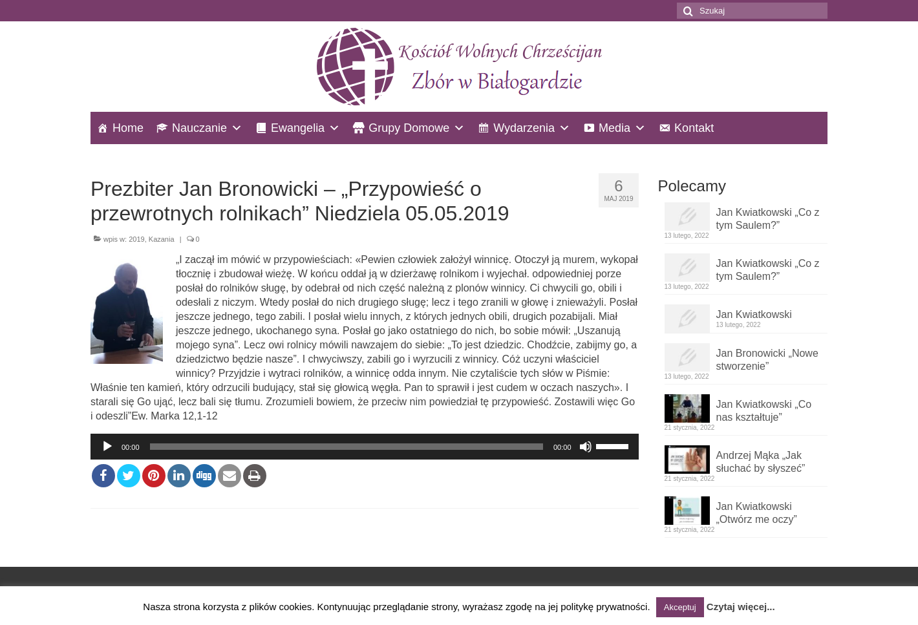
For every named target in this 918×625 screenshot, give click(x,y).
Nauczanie (199, 128)
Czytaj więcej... (741, 606)
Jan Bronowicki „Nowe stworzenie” (767, 360)
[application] (365, 447)
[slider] (346, 446)
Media (614, 128)
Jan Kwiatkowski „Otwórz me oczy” (756, 513)
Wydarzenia (524, 128)
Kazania (162, 239)
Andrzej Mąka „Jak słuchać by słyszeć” (761, 462)
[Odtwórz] (107, 446)
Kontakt (694, 128)
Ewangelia (298, 128)
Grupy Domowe (408, 128)
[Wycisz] (585, 446)
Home (128, 128)
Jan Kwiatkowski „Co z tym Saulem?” (768, 219)
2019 (136, 239)
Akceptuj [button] (680, 607)
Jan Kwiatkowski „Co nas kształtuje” (764, 411)
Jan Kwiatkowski (754, 314)
